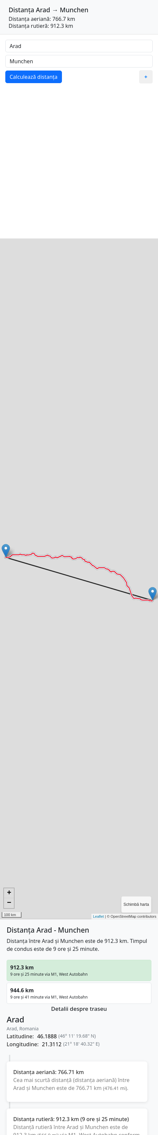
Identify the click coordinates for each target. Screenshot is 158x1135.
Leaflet (98, 916)
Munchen (74, 9)
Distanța (21, 9)
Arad (43, 9)
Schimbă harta (136, 904)
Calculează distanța (34, 76)
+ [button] (9, 893)
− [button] (9, 903)
